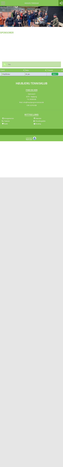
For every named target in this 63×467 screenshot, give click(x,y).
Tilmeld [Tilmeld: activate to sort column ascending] (50, 70)
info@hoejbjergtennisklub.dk (33, 102)
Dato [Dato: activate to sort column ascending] (27, 70)
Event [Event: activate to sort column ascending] (3, 70)
